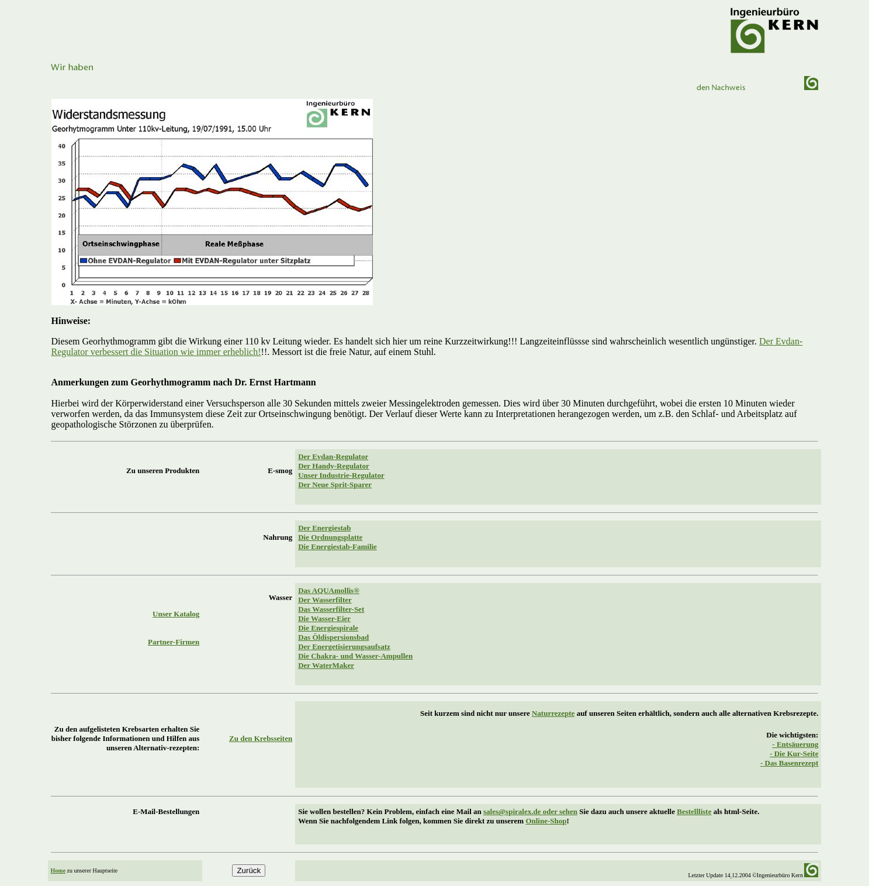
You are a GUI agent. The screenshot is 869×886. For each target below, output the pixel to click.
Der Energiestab (324, 527)
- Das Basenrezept (789, 763)
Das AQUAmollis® (328, 590)
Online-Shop (545, 820)
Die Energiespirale (328, 627)
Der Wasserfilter (325, 599)
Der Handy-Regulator (333, 465)
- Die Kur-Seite (794, 753)
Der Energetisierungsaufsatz (344, 646)
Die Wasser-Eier (324, 618)
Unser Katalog (176, 613)
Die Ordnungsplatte (330, 537)
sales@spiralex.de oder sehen (530, 811)
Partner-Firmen (173, 641)
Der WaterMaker (326, 665)
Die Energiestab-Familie (337, 546)
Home (58, 870)
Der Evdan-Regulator (333, 456)
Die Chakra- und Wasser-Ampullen (355, 655)
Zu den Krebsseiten (260, 738)
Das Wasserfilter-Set (331, 609)
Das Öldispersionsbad (333, 637)
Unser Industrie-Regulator (341, 475)
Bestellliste (694, 811)
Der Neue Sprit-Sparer (335, 484)
